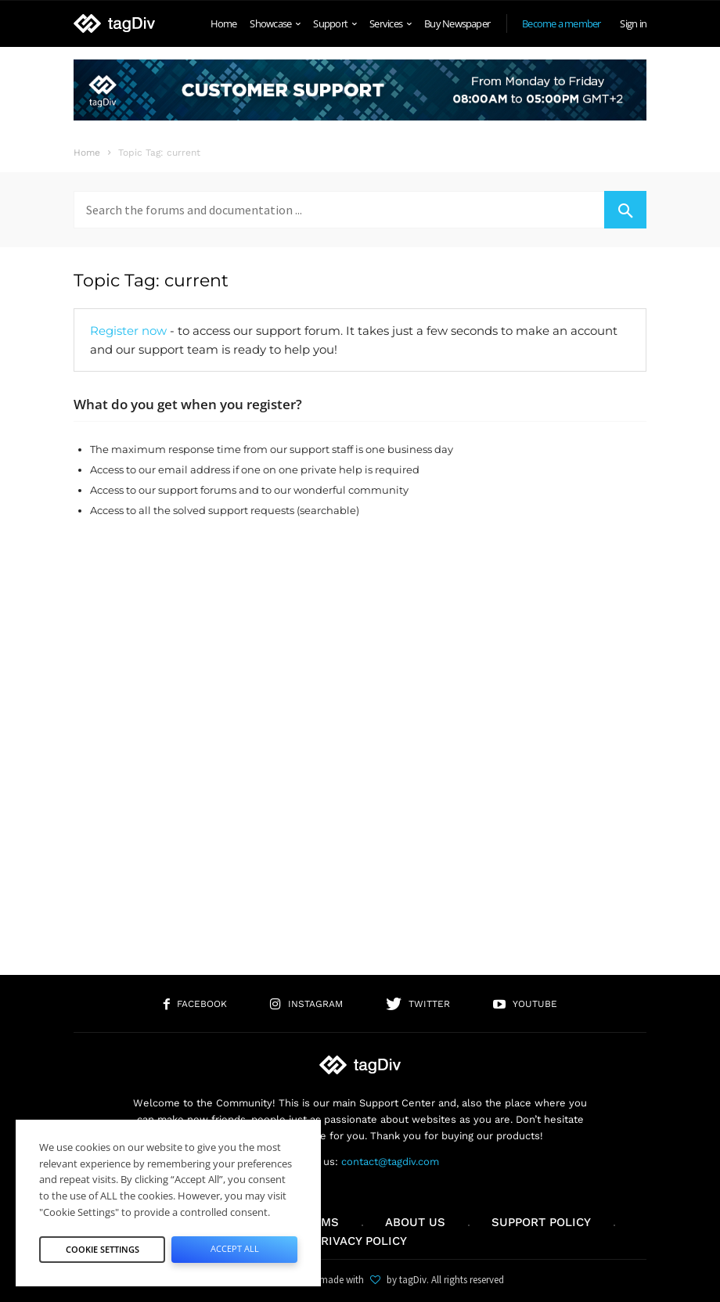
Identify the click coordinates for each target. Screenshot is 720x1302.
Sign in (633, 23)
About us (415, 1222)
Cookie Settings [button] (102, 1249)
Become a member (561, 23)
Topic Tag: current (151, 280)
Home (224, 23)
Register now (128, 330)
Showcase (275, 23)
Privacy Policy (360, 1241)
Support (334, 23)
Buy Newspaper (457, 23)
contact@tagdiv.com (390, 1161)
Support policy (541, 1222)
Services (390, 23)
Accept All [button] (235, 1248)
